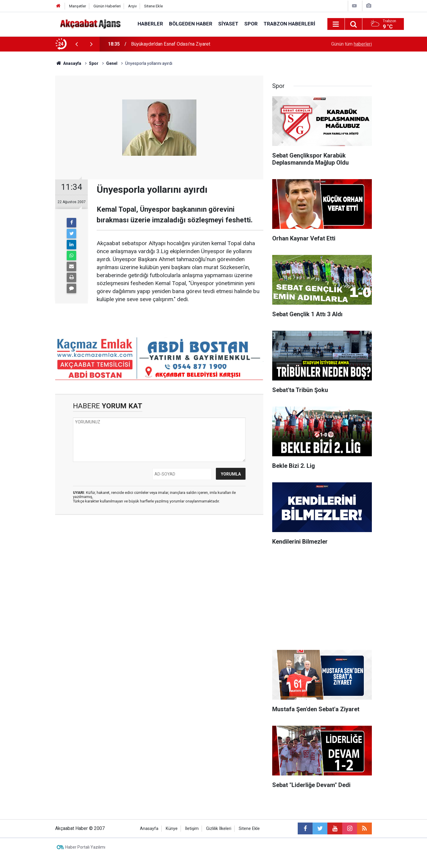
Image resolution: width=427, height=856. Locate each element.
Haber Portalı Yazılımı (85, 847)
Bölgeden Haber (190, 24)
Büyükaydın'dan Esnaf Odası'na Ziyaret (170, 44)
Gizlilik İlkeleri (218, 828)
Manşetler (77, 6)
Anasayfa (149, 828)
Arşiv (132, 6)
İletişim (192, 828)
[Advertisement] (27, 155)
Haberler (150, 24)
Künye (172, 828)
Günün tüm (351, 44)
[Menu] (336, 24)
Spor (251, 24)
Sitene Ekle (153, 6)
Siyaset (228, 24)
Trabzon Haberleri (289, 24)
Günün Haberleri (107, 6)
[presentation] (76, 44)
